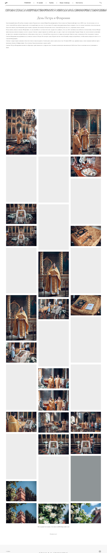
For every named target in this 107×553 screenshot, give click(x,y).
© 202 (7, 550)
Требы (51, 2)
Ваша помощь (65, 2)
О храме (40, 2)
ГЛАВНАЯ (27, 2)
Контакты (79, 2)
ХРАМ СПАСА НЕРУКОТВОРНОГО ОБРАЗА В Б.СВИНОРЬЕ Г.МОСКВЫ (53, 10)
